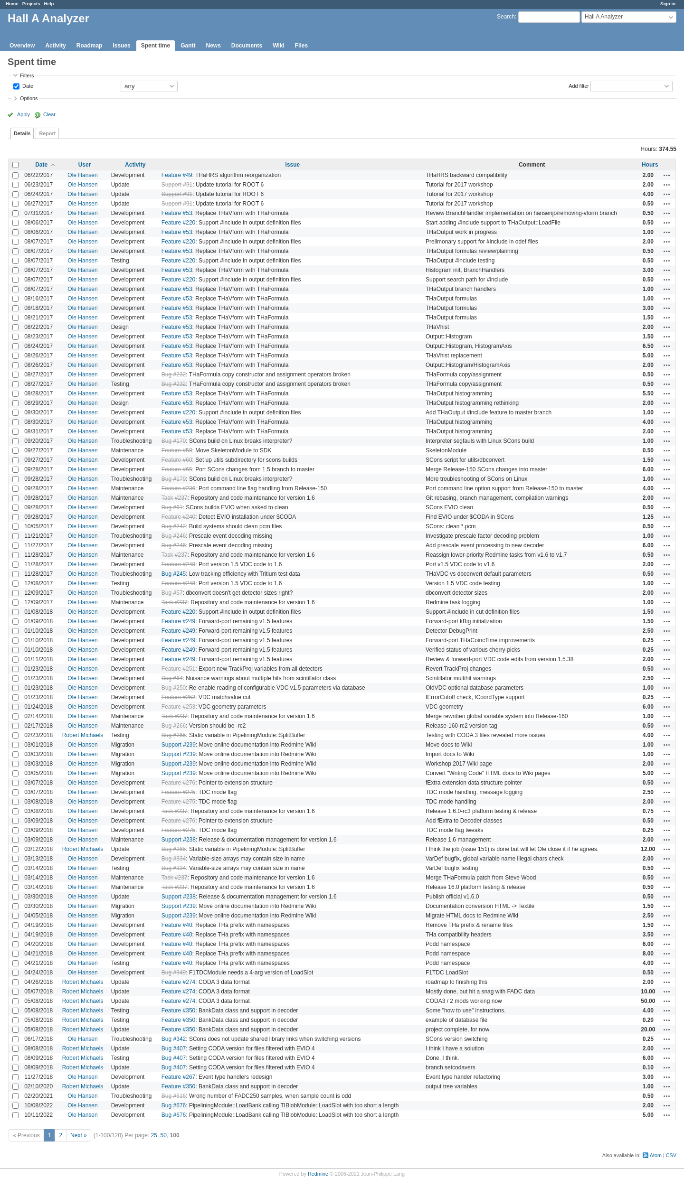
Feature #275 (178, 792)
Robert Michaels (83, 735)
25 (154, 1135)
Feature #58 (177, 450)
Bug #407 (174, 1048)
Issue (292, 164)
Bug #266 (174, 725)
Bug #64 (172, 678)
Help (49, 3)
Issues (121, 45)
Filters (27, 75)
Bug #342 (174, 1039)
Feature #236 (178, 488)
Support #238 (179, 839)
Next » (78, 1135)
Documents (246, 45)
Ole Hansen (82, 175)
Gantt (187, 45)
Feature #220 (178, 222)
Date (27, 85)
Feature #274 (178, 982)
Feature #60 (177, 460)
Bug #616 (174, 1096)
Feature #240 (178, 517)
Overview (22, 45)
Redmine (318, 1174)
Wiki (279, 45)
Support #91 (177, 184)
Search (506, 16)
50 (164, 1135)
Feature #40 (177, 925)
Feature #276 (178, 782)
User (84, 164)
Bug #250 (174, 687)
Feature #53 (177, 213)
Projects (31, 3)
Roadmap (89, 45)
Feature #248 (178, 564)
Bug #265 (174, 735)
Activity (55, 45)
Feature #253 (178, 706)
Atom (656, 1155)
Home (12, 3)
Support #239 (179, 744)
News (213, 45)
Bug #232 (174, 374)
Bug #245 (174, 574)
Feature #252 (178, 697)
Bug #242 (174, 526)
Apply (23, 114)
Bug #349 (174, 972)
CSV (671, 1155)
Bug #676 (174, 1105)
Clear (49, 114)
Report (47, 133)
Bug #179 (174, 441)
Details (22, 133)
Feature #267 (178, 1077)
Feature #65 (177, 469)
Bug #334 (174, 858)
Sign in (667, 3)
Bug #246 (174, 536)
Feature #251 (178, 668)
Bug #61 (172, 507)
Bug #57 (172, 593)
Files (301, 45)
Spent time (155, 45)
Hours (650, 164)
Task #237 (175, 498)
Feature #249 (178, 621)
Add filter (579, 85)
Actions (667, 175)
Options (29, 98)
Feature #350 (178, 1010)
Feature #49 (177, 175)
